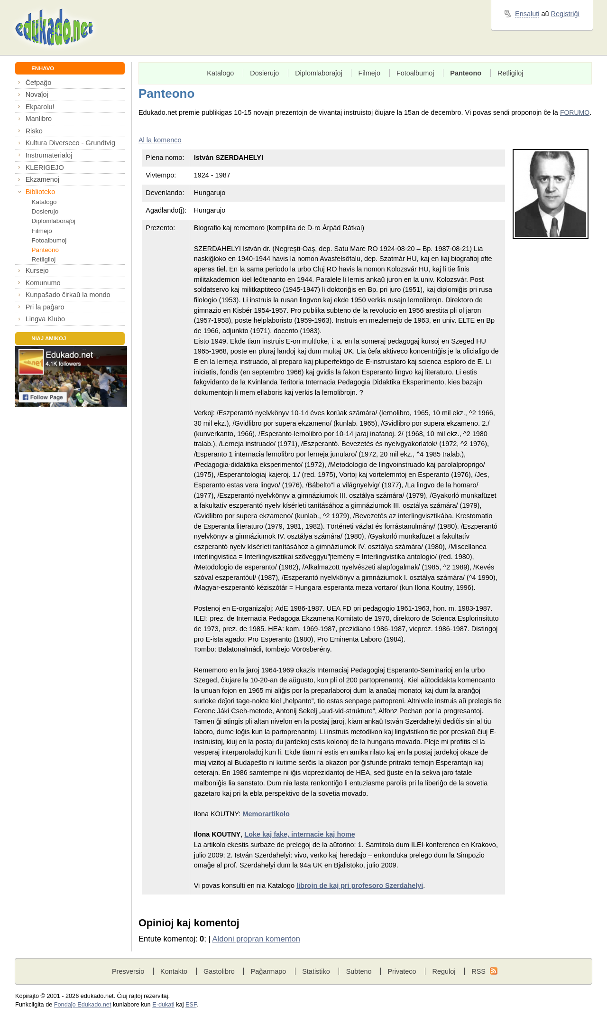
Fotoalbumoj (49, 240)
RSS (478, 971)
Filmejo (42, 230)
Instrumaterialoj (49, 155)
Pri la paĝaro (45, 307)
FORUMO (574, 112)
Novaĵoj (37, 94)
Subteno (359, 971)
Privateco (401, 971)
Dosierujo (45, 211)
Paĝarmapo (268, 971)
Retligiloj (44, 259)
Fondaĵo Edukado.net (82, 1004)
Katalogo (44, 201)
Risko (34, 131)
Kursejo (37, 270)
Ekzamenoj (42, 179)
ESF (190, 1004)
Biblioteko (40, 192)
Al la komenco (160, 140)
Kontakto (173, 971)
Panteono (45, 249)
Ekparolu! (40, 107)
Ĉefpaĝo (39, 82)
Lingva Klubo (45, 319)
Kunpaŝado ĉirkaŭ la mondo (68, 294)
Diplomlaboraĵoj (53, 220)
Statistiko (316, 971)
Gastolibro (219, 971)
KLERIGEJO (45, 167)
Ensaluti (527, 14)
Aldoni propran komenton (256, 938)
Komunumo (43, 283)
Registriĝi (565, 14)
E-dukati (163, 1004)
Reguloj (443, 971)
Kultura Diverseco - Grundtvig (70, 143)
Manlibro (39, 118)
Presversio (128, 971)
